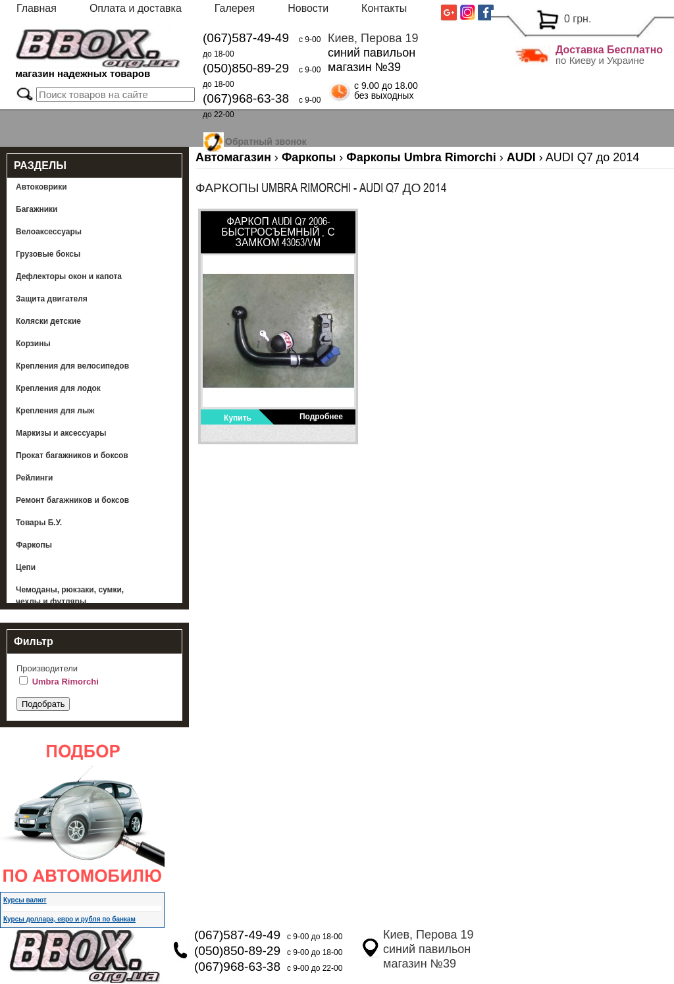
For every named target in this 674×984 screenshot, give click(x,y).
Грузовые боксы (48, 254)
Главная (36, 8)
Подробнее (321, 416)
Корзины (33, 343)
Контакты (384, 8)
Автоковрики (41, 187)
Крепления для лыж (55, 410)
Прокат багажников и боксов (72, 455)
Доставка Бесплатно (609, 49)
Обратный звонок (266, 139)
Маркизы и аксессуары (61, 433)
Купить (237, 418)
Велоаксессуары (49, 231)
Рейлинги (34, 477)
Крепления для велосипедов (72, 366)
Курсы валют (25, 900)
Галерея (235, 8)
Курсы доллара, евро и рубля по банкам (69, 919)
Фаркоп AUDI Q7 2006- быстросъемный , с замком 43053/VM (278, 231)
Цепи (26, 567)
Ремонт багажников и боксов (72, 500)
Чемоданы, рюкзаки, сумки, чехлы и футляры (70, 595)
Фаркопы (34, 545)
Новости (308, 8)
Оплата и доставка (136, 8)
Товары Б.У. (39, 522)
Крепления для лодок (58, 388)
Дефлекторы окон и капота (69, 276)
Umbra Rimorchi (65, 681)
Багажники (37, 209)
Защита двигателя (52, 298)
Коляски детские (48, 321)
